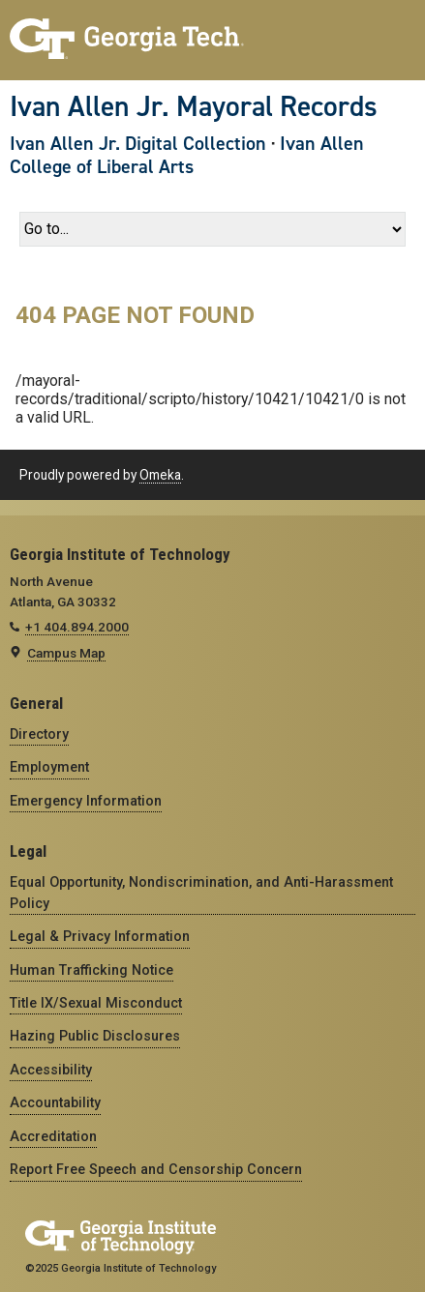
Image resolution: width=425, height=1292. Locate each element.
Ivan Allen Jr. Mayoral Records (194, 106)
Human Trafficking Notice (91, 970)
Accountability (55, 1102)
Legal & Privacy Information (100, 936)
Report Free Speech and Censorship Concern (156, 1169)
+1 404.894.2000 (77, 626)
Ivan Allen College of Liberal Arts (187, 155)
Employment (49, 767)
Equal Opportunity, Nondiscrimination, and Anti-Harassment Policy (201, 892)
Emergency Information (86, 800)
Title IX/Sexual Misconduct (96, 1003)
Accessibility (51, 1069)
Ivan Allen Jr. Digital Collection (138, 143)
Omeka (160, 475)
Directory (39, 734)
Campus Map (66, 653)
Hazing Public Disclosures (95, 1035)
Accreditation (53, 1136)
